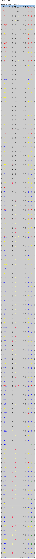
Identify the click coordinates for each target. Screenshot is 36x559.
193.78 (12, 237)
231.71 (16, 146)
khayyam (4, 192)
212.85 (12, 313)
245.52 (12, 93)
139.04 (12, 174)
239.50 (12, 191)
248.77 (12, 12)
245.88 (12, 24)
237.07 (12, 173)
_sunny (4, 200)
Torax (4, 123)
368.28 (16, 186)
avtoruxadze (4, 291)
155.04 (12, 278)
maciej (4, 313)
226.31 (12, 84)
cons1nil (4, 128)
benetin (4, 75)
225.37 (12, 286)
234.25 (12, 264)
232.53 (12, 209)
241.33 (12, 132)
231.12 (12, 277)
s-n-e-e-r (4, 195)
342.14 (16, 187)
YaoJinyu (4, 155)
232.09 (16, 272)
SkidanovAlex (5, 24)
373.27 (16, 51)
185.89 (12, 105)
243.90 (12, 15)
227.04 (12, 115)
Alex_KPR (4, 277)
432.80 (16, 10)
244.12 (12, 233)
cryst (4, 65)
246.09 (12, 57)
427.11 (16, 11)
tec (3, 281)
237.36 (12, 254)
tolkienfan (4, 251)
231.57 (12, 210)
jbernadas (4, 10)
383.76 (16, 52)
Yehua (4, 287)
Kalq (4, 33)
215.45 (12, 147)
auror (4, 124)
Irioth (4, 228)
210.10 (12, 11)
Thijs (4, 196)
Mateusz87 (4, 39)
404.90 (16, 33)
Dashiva (4, 322)
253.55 (16, 96)
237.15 (12, 255)
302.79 (16, 92)
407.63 (16, 19)
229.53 (16, 150)
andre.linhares (5, 264)
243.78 (16, 97)
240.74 (12, 61)
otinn (4, 227)
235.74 (16, 101)
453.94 (18, 30)
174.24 (12, 287)
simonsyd (4, 182)
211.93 (16, 177)
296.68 (16, 165)
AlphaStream (5, 204)
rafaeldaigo (4, 88)
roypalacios (4, 241)
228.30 (12, 197)
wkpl (4, 242)
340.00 (16, 15)
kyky (4, 299)
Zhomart (4, 138)
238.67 (12, 33)
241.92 (12, 308)
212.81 (12, 43)
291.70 (16, 75)
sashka (4, 201)
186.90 (12, 340)
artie (4, 295)
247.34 (12, 78)
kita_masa (4, 268)
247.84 (12, 25)
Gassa (4, 15)
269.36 (16, 119)
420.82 (16, 43)
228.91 (12, 123)
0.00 (18, 16)
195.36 (12, 201)
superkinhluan (5, 142)
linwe (4, 21)
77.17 (12, 155)
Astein (4, 78)
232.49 (16, 268)
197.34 (12, 150)
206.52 (16, 160)
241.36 (12, 79)
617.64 (18, 10)
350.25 (16, 114)
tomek (4, 11)
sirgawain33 (4, 323)
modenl (4, 318)
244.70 (12, 228)
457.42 (18, 20)
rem (3, 12)
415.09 (16, 133)
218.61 (12, 300)
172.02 (12, 16)
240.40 (12, 101)
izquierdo (4, 331)
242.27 (12, 205)
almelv (4, 215)
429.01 (16, 7)
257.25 (16, 215)
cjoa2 (4, 278)
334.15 (16, 60)
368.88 (16, 56)
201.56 (12, 326)
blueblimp (4, 51)
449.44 (16, 24)
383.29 (16, 69)
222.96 (12, 291)
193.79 (12, 331)
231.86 (12, 273)
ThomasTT (4, 300)
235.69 (12, 260)
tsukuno (4, 30)
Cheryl (4, 52)
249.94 (16, 132)
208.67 (12, 318)
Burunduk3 (4, 133)
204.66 (12, 322)
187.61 (12, 106)
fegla (4, 282)
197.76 (12, 10)
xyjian (4, 191)
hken (4, 93)
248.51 (12, 19)
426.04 (16, 34)
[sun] (4, 246)
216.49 (12, 335)
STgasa (4, 272)
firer (3, 269)
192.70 (12, 332)
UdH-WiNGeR (5, 47)
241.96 (16, 242)
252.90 (16, 128)
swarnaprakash (5, 237)
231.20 (12, 88)
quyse (4, 119)
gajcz (4, 160)
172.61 (12, 177)
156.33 (16, 188)
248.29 (12, 218)
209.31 (12, 160)
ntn (3, 219)
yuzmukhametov (5, 327)
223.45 (12, 290)
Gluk (4, 335)
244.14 (12, 232)
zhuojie (4, 20)
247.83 (16, 141)
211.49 (16, 192)
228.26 (16, 179)
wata (4, 236)
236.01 (12, 259)
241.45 (12, 245)
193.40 (12, 204)
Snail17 (4, 314)
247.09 (12, 70)
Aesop (4, 146)
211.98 (12, 314)
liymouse (4, 290)
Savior (4, 60)
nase (4, 159)
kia (3, 74)
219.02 (12, 299)
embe (4, 260)
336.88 (16, 74)
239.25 (12, 21)
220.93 (12, 296)
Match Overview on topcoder (7, 3)
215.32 (12, 195)
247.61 (12, 295)
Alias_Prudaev (5, 79)
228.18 (16, 281)
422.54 (16, 39)
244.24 (12, 110)
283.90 (16, 105)
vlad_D (4, 304)
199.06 (12, 327)
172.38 (12, 120)
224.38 (12, 128)
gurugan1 (4, 165)
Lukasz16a (4, 174)
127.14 (12, 192)
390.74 (16, 42)
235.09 (12, 188)
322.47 (16, 87)
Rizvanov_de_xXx (5, 7)
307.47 (16, 196)
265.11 (16, 83)
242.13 (12, 241)
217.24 (12, 305)
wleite (4, 83)
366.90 (16, 57)
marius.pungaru (5, 341)
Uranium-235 (5, 254)
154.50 (12, 323)
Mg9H (4, 183)
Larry (4, 168)
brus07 (4, 178)
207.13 (16, 159)
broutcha (4, 164)
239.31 (12, 250)
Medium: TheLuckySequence (15, 4)
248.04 (12, 38)
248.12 (16, 124)
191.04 (16, 147)
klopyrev (4, 38)
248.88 (12, 66)
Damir (4, 132)
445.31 (16, 142)
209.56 (12, 317)
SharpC (4, 273)
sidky (4, 84)
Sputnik (4, 245)
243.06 (12, 169)
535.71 (18, 21)
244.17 (12, 56)
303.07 (16, 111)
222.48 (12, 30)
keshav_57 (4, 305)
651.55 (18, 12)
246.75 (12, 34)
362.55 (16, 61)
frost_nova (4, 259)
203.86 (12, 146)
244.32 (12, 83)
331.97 (16, 29)
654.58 (18, 11)
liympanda (4, 34)
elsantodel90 (5, 179)
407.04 (16, 47)
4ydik (4, 188)
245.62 (12, 156)
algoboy (4, 96)
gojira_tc (4, 156)
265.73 (16, 110)
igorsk (4, 110)
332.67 (16, 84)
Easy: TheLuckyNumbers (8, 4)
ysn (3, 177)
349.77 (16, 66)
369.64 (16, 182)
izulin (4, 57)
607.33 (18, 7)
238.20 (12, 96)
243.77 (12, 42)
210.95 (12, 159)
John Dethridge (5, 42)
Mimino (4, 102)
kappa (4, 224)
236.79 (12, 52)
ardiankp (4, 308)
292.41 (16, 115)
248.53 (12, 74)
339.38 (16, 16)
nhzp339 (4, 56)
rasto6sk (4, 111)
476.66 (18, 129)
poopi (4, 332)
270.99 (16, 137)
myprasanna (4, 206)
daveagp (4, 69)
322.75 (16, 164)
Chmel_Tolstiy (5, 19)
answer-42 (4, 92)
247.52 (12, 20)
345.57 (16, 70)
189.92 (12, 336)
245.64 (12, 29)
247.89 (16, 219)
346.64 (16, 38)
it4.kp (4, 115)
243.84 (12, 236)
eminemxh (4, 296)
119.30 (12, 39)
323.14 (16, 88)
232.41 (12, 269)
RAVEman (4, 43)
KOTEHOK (4, 25)
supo (4, 263)
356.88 (16, 65)
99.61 (12, 165)
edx (3, 105)
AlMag (4, 250)
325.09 (16, 151)
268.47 (16, 120)
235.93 (12, 124)
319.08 (16, 183)
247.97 (16, 174)
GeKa (4, 61)
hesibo (4, 232)
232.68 (12, 138)
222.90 (16, 178)
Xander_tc (4, 70)
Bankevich (4, 233)
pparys (4, 129)
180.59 (12, 137)
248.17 (12, 48)
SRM (2, 0)
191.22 (12, 246)
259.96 (16, 123)
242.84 (12, 214)
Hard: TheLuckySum (21, 4)
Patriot (4, 66)
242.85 (12, 92)
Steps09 (4, 286)
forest (4, 151)
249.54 (12, 47)
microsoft (4, 214)
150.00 (16, 12)
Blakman (4, 340)
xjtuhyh (4, 87)
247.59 (12, 51)
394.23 (16, 25)
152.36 (12, 111)
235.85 (12, 87)
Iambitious (4, 137)
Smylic (4, 187)
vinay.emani (4, 97)
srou (4, 336)
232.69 (16, 341)
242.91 (12, 75)
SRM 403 (5, 0)
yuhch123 (4, 209)
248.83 (12, 7)
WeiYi (4, 29)
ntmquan (4, 101)
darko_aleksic (5, 210)
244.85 (12, 227)
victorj (4, 120)
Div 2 (9, 0)
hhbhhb (4, 150)
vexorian (4, 147)
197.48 (12, 119)
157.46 (12, 178)
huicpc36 (4, 205)
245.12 (12, 224)
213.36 (12, 69)
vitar (4, 141)
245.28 (12, 168)
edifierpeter (4, 309)
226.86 (12, 282)
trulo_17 (4, 173)
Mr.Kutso (4, 326)
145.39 (12, 114)
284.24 (16, 102)
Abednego (4, 114)
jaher (4, 106)
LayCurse (4, 186)
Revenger (4, 16)
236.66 (12, 102)
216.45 (12, 309)
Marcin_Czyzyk (5, 197)
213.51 (12, 251)
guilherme (4, 317)
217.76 (16, 138)
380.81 (16, 48)
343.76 (16, 155)
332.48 (16, 79)
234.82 (12, 263)
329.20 (16, 106)
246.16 (12, 200)
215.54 (12, 206)
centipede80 (4, 223)
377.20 (16, 78)
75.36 (12, 151)
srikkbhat (4, 255)
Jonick (4, 48)
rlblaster (4, 169)
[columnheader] (2, 6)
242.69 (12, 304)
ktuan (4, 218)
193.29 (12, 65)
